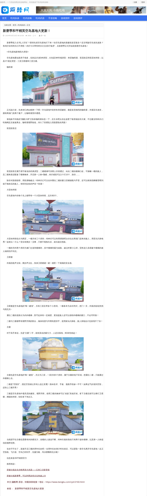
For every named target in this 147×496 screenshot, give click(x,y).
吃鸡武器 (40, 18)
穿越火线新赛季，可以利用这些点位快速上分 (26, 475)
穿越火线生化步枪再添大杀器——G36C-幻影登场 (28, 469)
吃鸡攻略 (27, 18)
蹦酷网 (15, 481)
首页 (4, 18)
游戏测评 (78, 18)
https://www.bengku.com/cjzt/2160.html (65, 481)
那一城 (43, 35)
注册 (135, 2)
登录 (143, 2)
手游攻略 (52, 18)
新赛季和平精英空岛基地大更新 (29, 488)
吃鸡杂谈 (14, 18)
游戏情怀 (65, 18)
